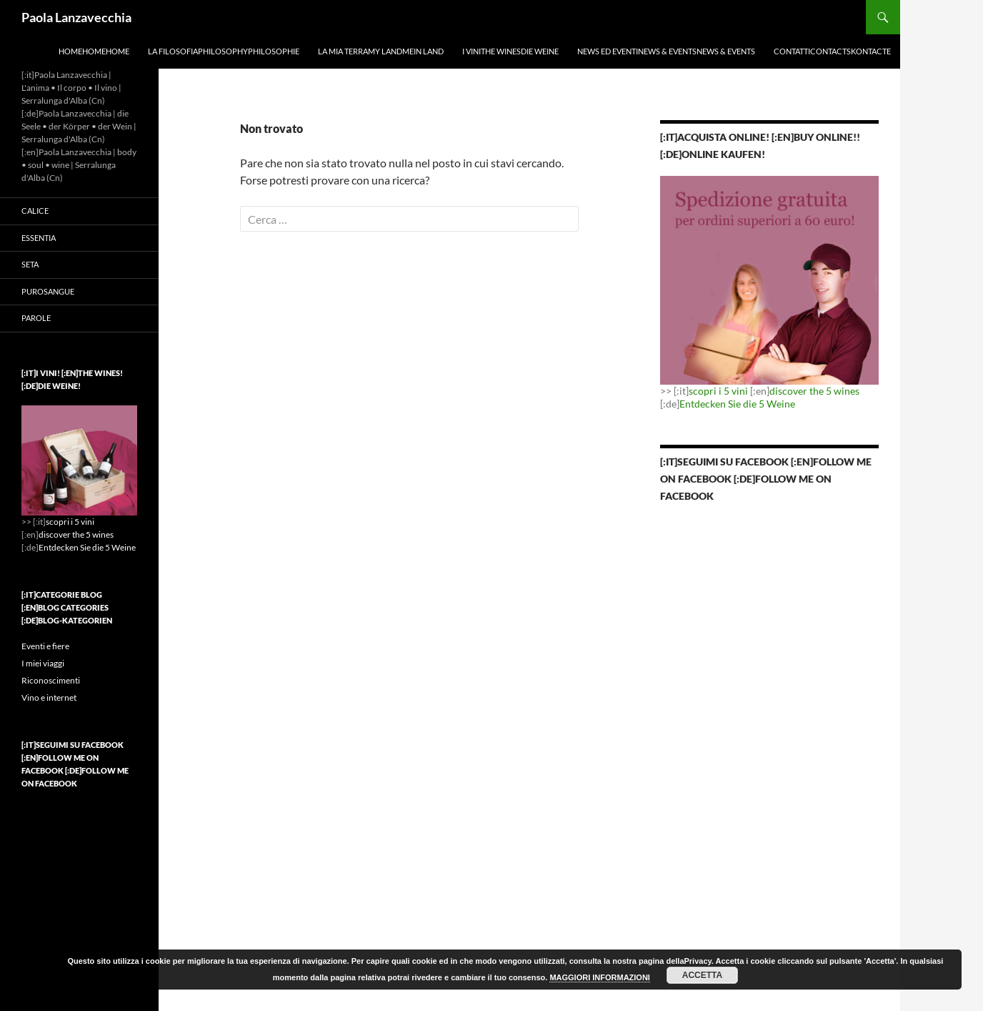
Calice (35, 210)
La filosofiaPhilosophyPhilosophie (223, 51)
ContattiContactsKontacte (832, 51)
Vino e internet (48, 697)
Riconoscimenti (50, 680)
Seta (30, 264)
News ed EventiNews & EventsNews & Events (666, 51)
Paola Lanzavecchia (76, 17)
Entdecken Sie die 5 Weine (737, 404)
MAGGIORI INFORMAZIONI (599, 977)
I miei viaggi (42, 663)
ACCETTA (702, 975)
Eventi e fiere (45, 646)
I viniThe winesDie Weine (510, 51)
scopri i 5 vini (718, 391)
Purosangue (47, 291)
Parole (36, 317)
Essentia (38, 237)
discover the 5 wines (814, 391)
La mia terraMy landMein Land (381, 51)
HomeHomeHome (94, 51)
